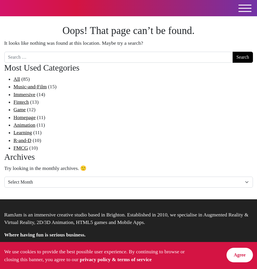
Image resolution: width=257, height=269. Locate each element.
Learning (23, 132)
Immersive (24, 94)
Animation (24, 125)
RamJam (21, 8)
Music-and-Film (30, 86)
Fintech (21, 102)
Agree (240, 254)
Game (20, 109)
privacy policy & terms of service (116, 259)
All (17, 79)
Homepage (25, 117)
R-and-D (23, 140)
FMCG (21, 148)
